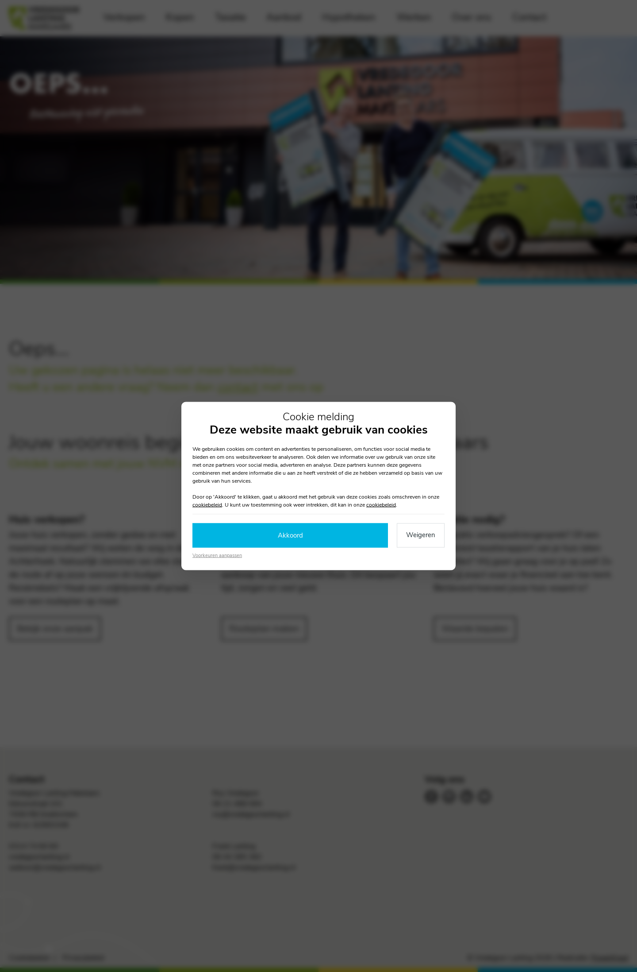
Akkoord (290, 535)
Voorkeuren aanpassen (217, 555)
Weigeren (420, 535)
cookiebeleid (207, 504)
